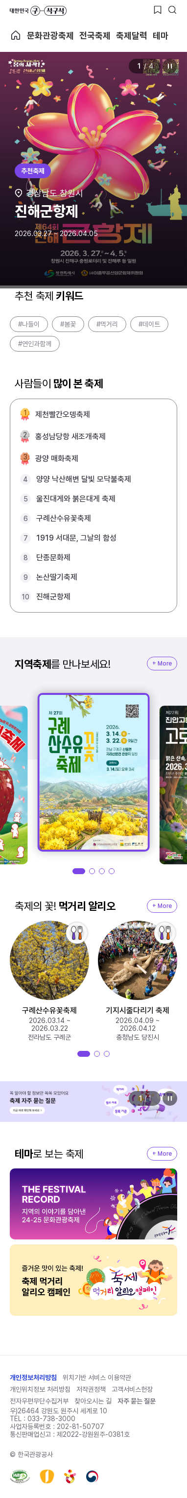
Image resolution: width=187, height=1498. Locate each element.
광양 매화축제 (56, 458)
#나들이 (29, 324)
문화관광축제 (50, 35)
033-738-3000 (51, 1419)
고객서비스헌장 (132, 1389)
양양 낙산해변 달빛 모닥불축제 (83, 479)
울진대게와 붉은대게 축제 (76, 498)
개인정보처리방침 (33, 1377)
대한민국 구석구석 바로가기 (38, 11)
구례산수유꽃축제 (63, 518)
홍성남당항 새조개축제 (70, 436)
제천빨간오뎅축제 (62, 414)
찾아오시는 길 (93, 1401)
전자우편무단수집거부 (39, 1401)
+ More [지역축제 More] (162, 663)
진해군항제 (53, 596)
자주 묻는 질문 (136, 1401)
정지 (170, 66)
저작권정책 (91, 1389)
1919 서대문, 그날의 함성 (76, 538)
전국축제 (95, 35)
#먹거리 (107, 324)
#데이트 (149, 324)
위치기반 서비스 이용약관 (97, 1377)
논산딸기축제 (56, 577)
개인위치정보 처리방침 (40, 1389)
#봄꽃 (68, 324)
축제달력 (131, 35)
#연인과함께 (34, 344)
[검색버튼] (172, 10)
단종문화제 (53, 557)
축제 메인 (16, 35)
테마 (160, 35)
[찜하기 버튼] (158, 10)
